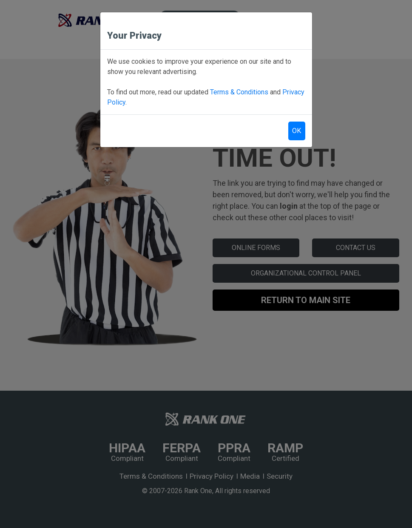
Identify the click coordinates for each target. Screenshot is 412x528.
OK (296, 131)
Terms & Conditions (239, 92)
